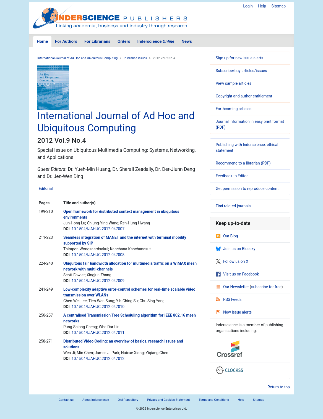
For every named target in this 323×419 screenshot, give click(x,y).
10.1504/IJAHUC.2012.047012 (98, 358)
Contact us (66, 400)
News (186, 41)
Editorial (46, 188)
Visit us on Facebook (237, 274)
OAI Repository (128, 400)
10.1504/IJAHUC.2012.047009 (98, 281)
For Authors (66, 41)
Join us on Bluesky (235, 248)
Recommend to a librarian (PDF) (243, 163)
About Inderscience (95, 400)
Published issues (135, 58)
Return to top (278, 387)
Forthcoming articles (233, 109)
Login (248, 6)
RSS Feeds (228, 299)
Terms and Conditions (214, 400)
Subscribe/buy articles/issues (241, 70)
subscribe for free (266, 287)
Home (42, 41)
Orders (124, 41)
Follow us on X (232, 261)
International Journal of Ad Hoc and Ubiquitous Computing (77, 58)
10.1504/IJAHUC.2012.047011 (98, 332)
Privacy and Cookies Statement (168, 400)
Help (262, 6)
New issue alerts (234, 312)
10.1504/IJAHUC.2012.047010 (98, 306)
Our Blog (227, 236)
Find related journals (233, 206)
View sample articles (233, 83)
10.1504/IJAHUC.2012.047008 (98, 255)
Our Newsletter (233, 287)
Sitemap (279, 6)
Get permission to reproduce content (247, 188)
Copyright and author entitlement (244, 96)
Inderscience (155, 41)
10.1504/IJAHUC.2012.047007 (98, 229)
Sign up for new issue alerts (239, 58)
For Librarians (97, 41)
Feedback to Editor (232, 176)
